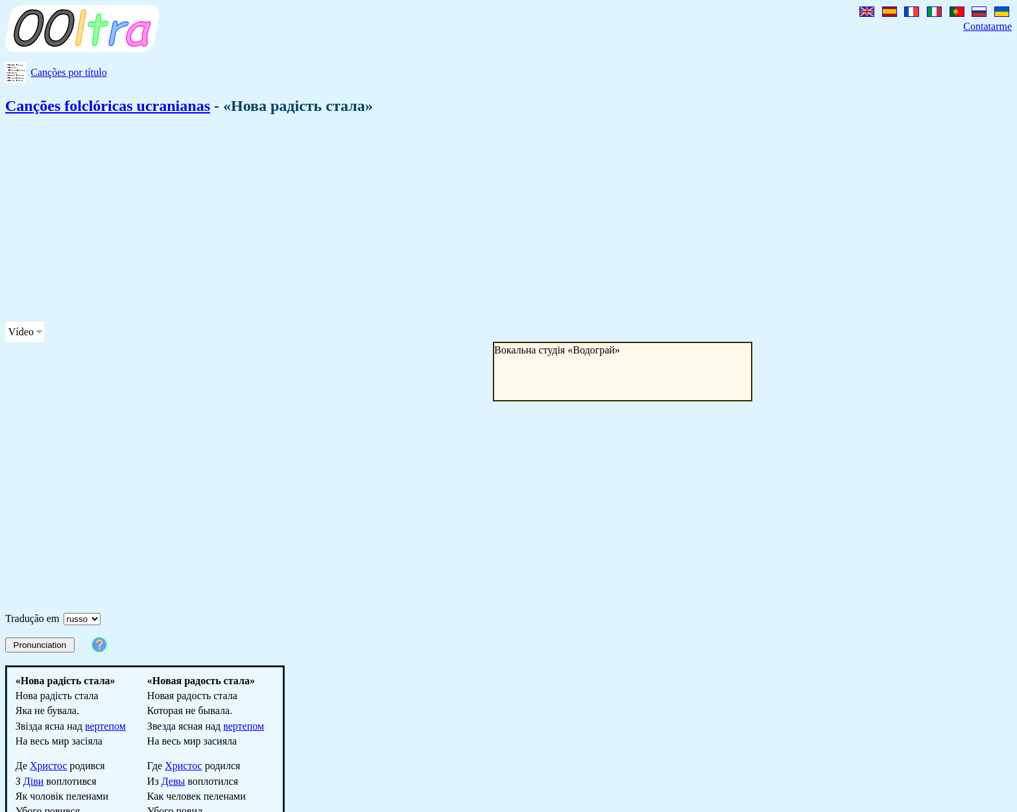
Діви (33, 781)
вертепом (105, 726)
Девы (173, 781)
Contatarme (987, 26)
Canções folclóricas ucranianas (107, 105)
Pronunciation (40, 645)
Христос (48, 765)
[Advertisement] (394, 220)
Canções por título (68, 72)
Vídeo (21, 331)
